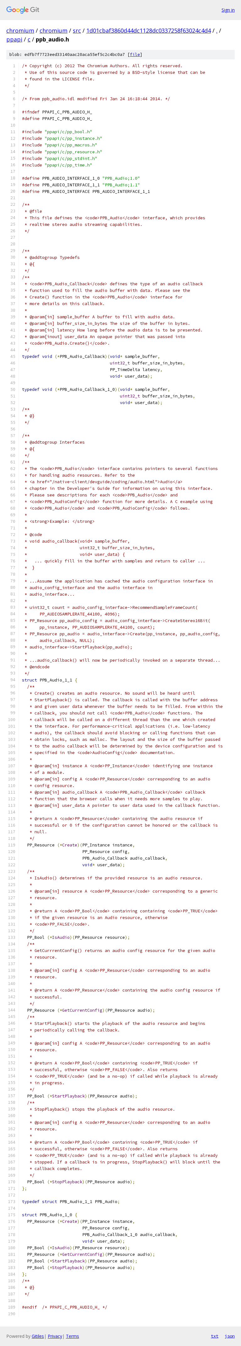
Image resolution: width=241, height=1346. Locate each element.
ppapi (14, 39)
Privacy (55, 1336)
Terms (72, 1336)
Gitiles (38, 1336)
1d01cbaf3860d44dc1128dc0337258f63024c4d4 (148, 30)
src (77, 30)
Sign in (228, 10)
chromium (20, 30)
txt (214, 1336)
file (135, 54)
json (230, 1336)
